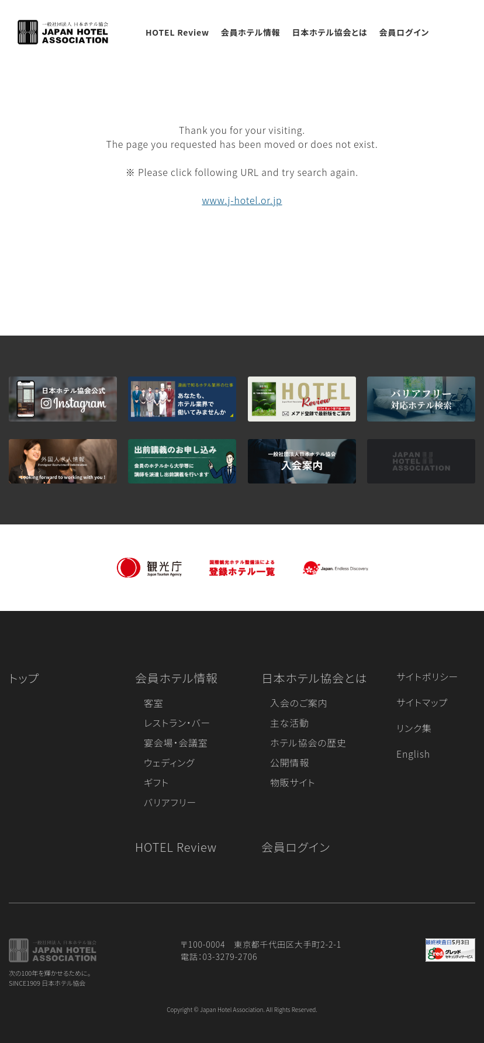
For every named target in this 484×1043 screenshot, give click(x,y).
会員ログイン (404, 32)
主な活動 (289, 723)
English (413, 754)
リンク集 (414, 728)
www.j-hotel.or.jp (242, 200)
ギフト (156, 782)
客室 (154, 703)
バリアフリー (170, 802)
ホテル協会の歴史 (308, 742)
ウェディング (169, 762)
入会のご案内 (298, 703)
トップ (24, 677)
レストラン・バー (177, 723)
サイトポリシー (427, 676)
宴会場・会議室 (176, 742)
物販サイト (293, 782)
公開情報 (289, 762)
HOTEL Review (177, 32)
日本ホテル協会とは (330, 32)
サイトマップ (422, 702)
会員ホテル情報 (251, 32)
